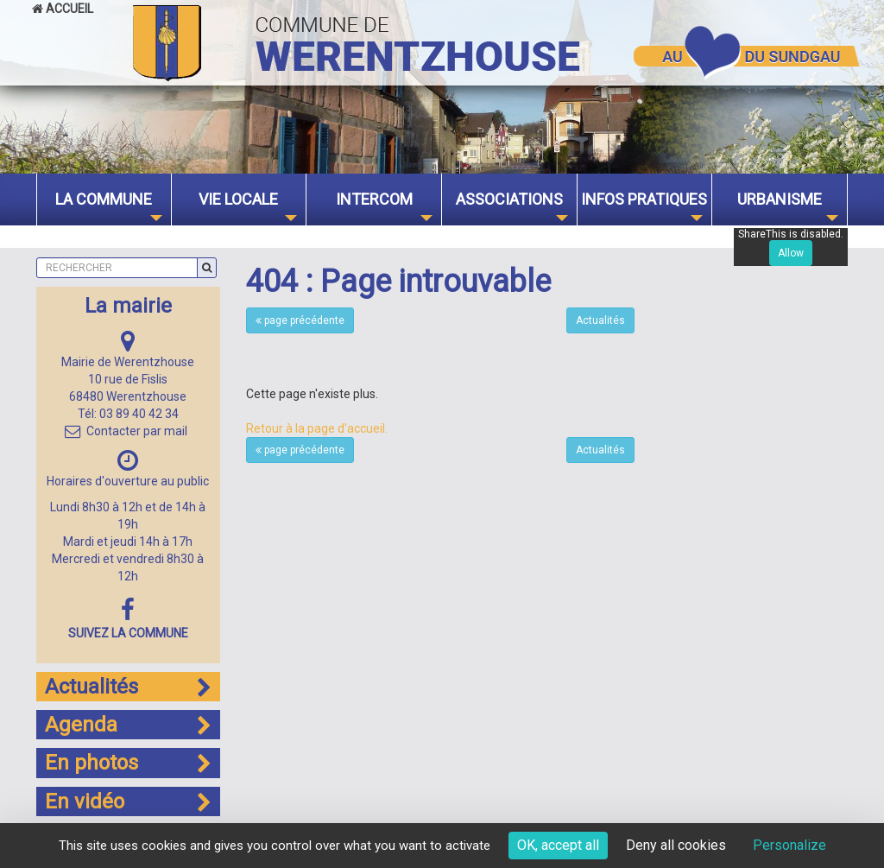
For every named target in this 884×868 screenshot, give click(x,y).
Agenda (128, 725)
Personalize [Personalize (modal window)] (789, 845)
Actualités (600, 320)
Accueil (62, 9)
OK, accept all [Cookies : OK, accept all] (558, 845)
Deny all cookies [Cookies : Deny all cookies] (676, 845)
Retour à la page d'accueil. (317, 428)
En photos (128, 763)
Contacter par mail (126, 431)
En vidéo (128, 801)
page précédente (300, 320)
